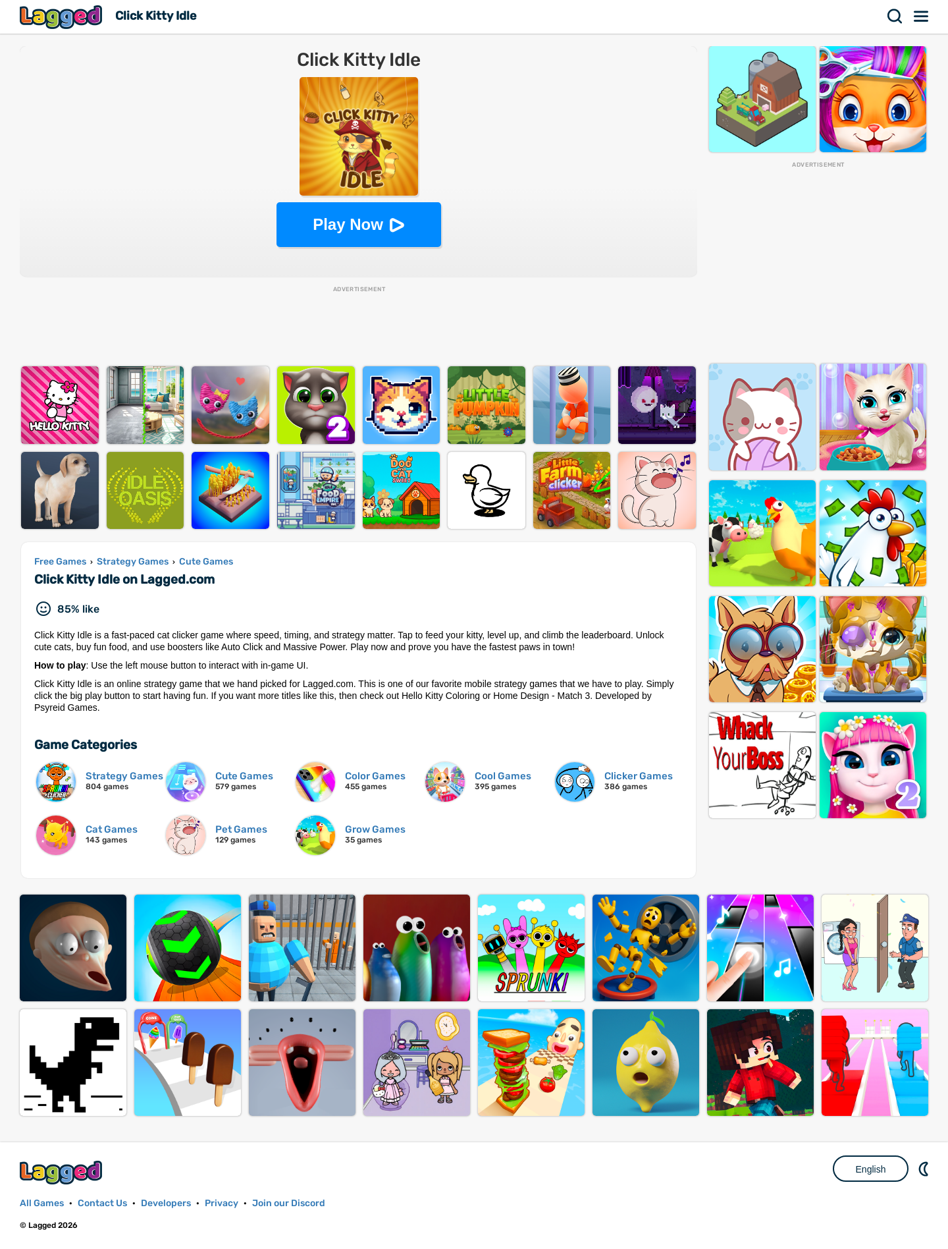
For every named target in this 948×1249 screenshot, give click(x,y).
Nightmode (925, 1168)
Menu (921, 16)
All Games (42, 1203)
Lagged (62, 17)
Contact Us (102, 1203)
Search (895, 16)
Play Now (348, 224)
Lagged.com (62, 1172)
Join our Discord (288, 1203)
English (871, 1169)
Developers (166, 1203)
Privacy (221, 1203)
